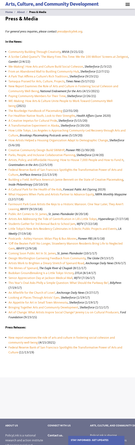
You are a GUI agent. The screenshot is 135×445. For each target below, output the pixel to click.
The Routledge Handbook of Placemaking (35, 111)
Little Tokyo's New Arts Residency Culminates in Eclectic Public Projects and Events (62, 228)
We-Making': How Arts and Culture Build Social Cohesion (45, 66)
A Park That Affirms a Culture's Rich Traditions (38, 76)
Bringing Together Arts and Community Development (43, 307)
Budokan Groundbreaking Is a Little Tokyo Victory (40, 273)
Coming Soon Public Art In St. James (32, 253)
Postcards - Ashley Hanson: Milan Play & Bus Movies (42, 238)
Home (9, 12)
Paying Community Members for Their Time (37, 96)
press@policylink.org (69, 31)
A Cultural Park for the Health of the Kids (35, 189)
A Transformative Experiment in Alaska (33, 125)
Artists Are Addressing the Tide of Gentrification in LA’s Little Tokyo (52, 219)
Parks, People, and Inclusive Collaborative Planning (41, 155)
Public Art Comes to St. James (27, 214)
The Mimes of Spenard (23, 268)
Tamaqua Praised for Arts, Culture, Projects (36, 81)
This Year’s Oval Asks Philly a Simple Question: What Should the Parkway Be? (58, 283)
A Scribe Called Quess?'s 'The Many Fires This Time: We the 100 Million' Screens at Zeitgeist (68, 56)
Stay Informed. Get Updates (89, 440)
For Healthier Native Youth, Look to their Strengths (41, 115)
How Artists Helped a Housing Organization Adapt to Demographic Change (58, 140)
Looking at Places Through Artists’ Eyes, (34, 297)
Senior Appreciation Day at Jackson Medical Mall (40, 278)
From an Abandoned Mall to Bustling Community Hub (43, 71)
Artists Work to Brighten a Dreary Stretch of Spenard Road (46, 263)
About (21, 12)
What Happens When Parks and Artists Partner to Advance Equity (51, 194)
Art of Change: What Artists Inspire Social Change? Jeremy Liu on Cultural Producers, (63, 312)
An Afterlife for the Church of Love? (31, 292)
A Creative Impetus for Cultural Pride (32, 120)
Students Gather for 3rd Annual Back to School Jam (41, 224)
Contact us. (55, 435)
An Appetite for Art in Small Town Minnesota (38, 302)
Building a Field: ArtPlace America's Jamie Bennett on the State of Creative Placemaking (65, 179)
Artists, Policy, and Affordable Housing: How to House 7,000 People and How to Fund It (65, 160)
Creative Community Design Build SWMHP (36, 150)
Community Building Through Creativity (34, 52)
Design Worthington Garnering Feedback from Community (46, 258)
